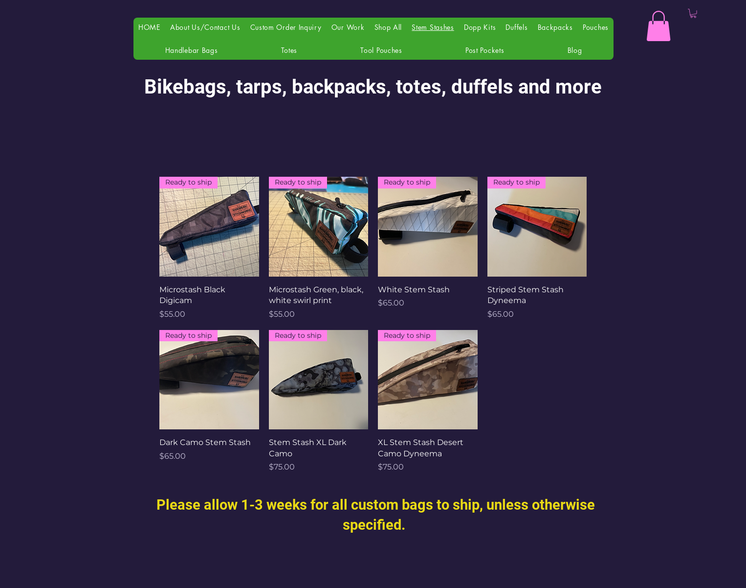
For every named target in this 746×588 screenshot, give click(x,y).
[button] (658, 26)
